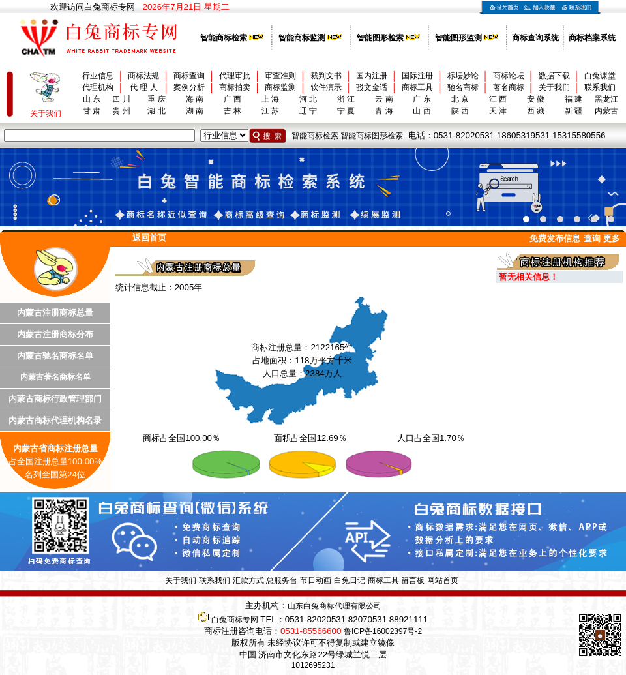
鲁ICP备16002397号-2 (383, 631)
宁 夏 (346, 110)
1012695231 (313, 665)
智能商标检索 (314, 135)
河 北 (308, 99)
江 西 (498, 99)
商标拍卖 (234, 87)
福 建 (573, 99)
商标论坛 (508, 75)
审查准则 (280, 75)
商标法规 (143, 75)
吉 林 (232, 110)
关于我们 (554, 87)
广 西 (232, 99)
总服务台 (281, 580)
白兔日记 (349, 580)
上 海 (270, 99)
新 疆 (573, 110)
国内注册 (371, 75)
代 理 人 (144, 87)
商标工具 (417, 87)
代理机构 (97, 87)
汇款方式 (248, 580)
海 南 (194, 99)
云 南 (384, 99)
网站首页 (442, 580)
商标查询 (189, 75)
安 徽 (535, 99)
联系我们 (600, 87)
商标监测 (280, 87)
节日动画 (315, 580)
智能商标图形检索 (371, 135)
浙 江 (346, 99)
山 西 (421, 110)
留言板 (413, 580)
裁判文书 (326, 75)
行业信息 (97, 75)
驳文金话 (371, 87)
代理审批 (234, 75)
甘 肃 (91, 110)
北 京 (460, 99)
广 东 (421, 99)
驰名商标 (463, 87)
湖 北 (156, 110)
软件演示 (326, 87)
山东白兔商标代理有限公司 (334, 605)
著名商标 (508, 87)
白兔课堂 (600, 75)
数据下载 (554, 75)
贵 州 (121, 110)
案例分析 (189, 87)
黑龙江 (606, 99)
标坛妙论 (463, 75)
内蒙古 (606, 110)
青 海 (384, 110)
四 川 (121, 99)
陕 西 (460, 110)
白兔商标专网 (234, 619)
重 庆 (156, 99)
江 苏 (270, 110)
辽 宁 (308, 110)
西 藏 (535, 110)
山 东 (91, 99)
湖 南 (194, 110)
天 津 (498, 110)
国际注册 (417, 75)
